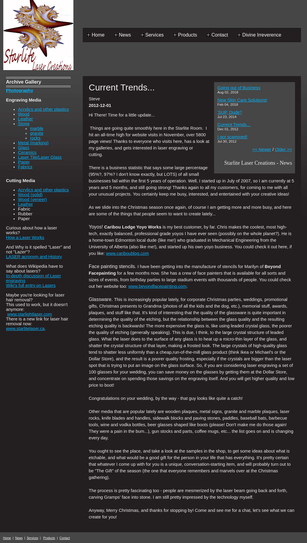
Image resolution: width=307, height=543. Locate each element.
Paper (24, 162)
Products (187, 34)
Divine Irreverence (261, 34)
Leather (25, 119)
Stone (23, 123)
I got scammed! (232, 136)
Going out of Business (238, 87)
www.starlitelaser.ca (25, 328)
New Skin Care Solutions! (242, 100)
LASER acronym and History (34, 256)
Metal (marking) (33, 142)
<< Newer (261, 149)
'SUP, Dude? (229, 112)
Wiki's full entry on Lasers (31, 285)
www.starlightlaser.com (29, 314)
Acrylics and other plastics (43, 109)
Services (154, 34)
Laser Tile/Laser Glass (40, 157)
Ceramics (27, 152)
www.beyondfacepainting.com (157, 286)
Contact (219, 34)
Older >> (283, 149)
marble (36, 128)
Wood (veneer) (32, 199)
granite (36, 133)
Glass (23, 147)
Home (98, 34)
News (125, 34)
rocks (35, 138)
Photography (19, 90)
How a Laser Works (25, 237)
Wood (23, 114)
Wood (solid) (30, 194)
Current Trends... (233, 124)
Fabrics (25, 166)
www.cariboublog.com (127, 253)
